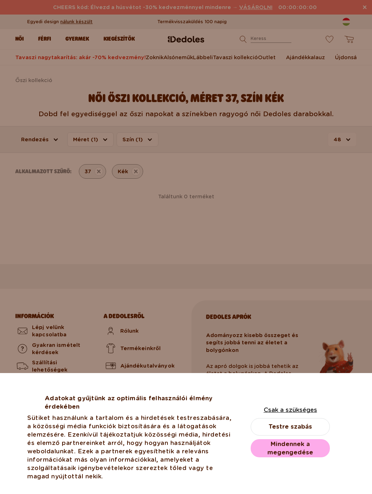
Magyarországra (186, 444)
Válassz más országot (186, 474)
